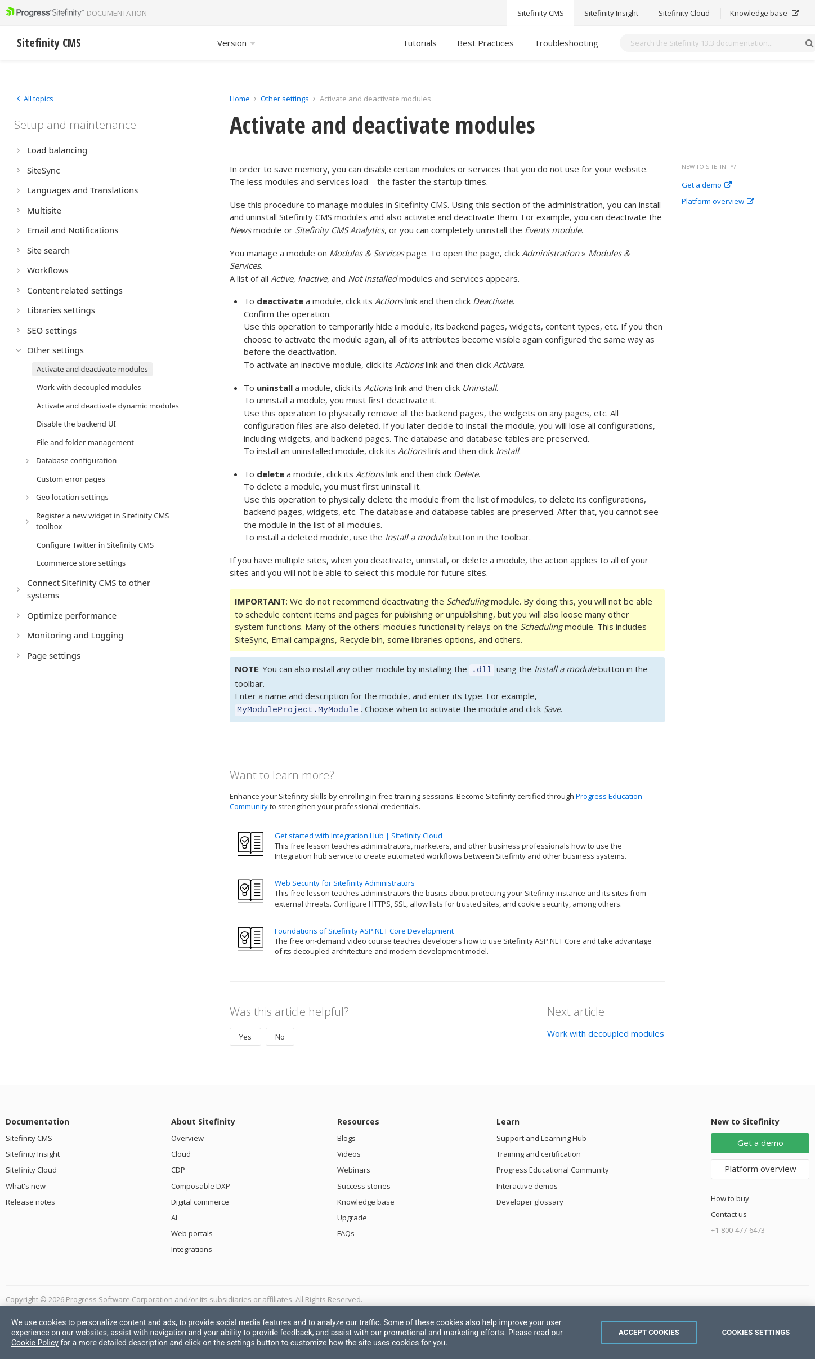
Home (240, 99)
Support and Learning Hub (541, 1135)
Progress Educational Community (552, 1166)
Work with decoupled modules (605, 1030)
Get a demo (707, 185)
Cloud (181, 1150)
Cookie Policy (35, 1342)
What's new (26, 1183)
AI (174, 1214)
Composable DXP (200, 1183)
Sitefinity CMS (29, 1135)
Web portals (192, 1230)
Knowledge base (366, 1198)
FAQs (346, 1230)
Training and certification (538, 1150)
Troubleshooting (566, 42)
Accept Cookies (649, 1332)
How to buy (730, 1195)
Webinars (353, 1166)
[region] (407, 1332)
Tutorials (419, 42)
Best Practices (485, 42)
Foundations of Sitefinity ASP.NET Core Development (364, 927)
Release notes (30, 1198)
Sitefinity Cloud (31, 1166)
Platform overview (718, 201)
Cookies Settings (756, 1332)
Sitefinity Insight (33, 1150)
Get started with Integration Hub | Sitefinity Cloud (358, 832)
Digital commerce (200, 1198)
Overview (187, 1135)
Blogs (346, 1135)
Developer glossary (529, 1198)
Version (237, 42)
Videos (349, 1150)
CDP (178, 1166)
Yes (245, 1033)
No (280, 1033)
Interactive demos (527, 1183)
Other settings (285, 99)
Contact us (729, 1211)
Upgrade (352, 1214)
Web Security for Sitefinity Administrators (345, 879)
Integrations (191, 1246)
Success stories (364, 1183)
